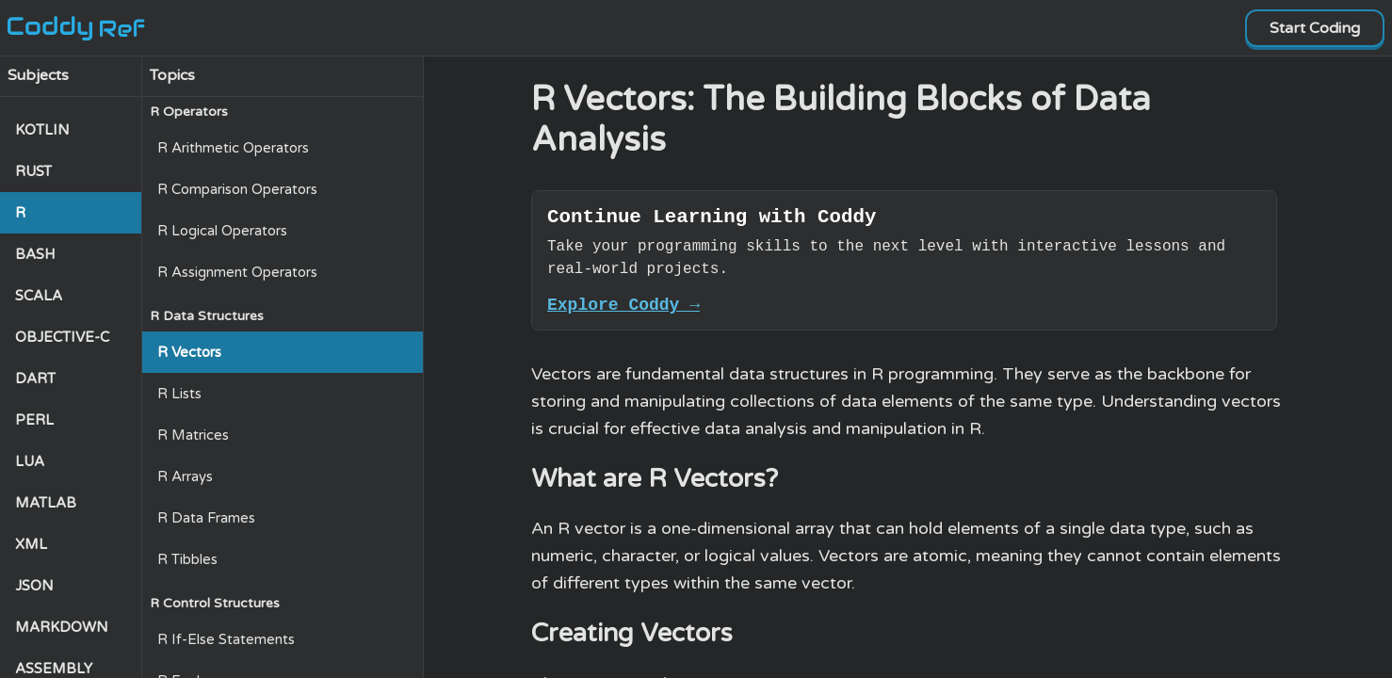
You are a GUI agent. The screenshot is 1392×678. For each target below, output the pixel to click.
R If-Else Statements (226, 639)
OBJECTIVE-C (62, 337)
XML (31, 544)
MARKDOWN (61, 627)
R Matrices (193, 435)
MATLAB (45, 502)
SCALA (38, 295)
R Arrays (185, 476)
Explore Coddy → (623, 311)
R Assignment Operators (237, 272)
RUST (33, 171)
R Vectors (189, 352)
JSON (34, 585)
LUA (29, 461)
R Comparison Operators (237, 189)
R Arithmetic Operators (233, 147)
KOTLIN (42, 129)
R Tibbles (187, 559)
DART (35, 378)
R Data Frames (206, 517)
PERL (34, 420)
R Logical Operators (222, 230)
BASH (35, 254)
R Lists (179, 393)
